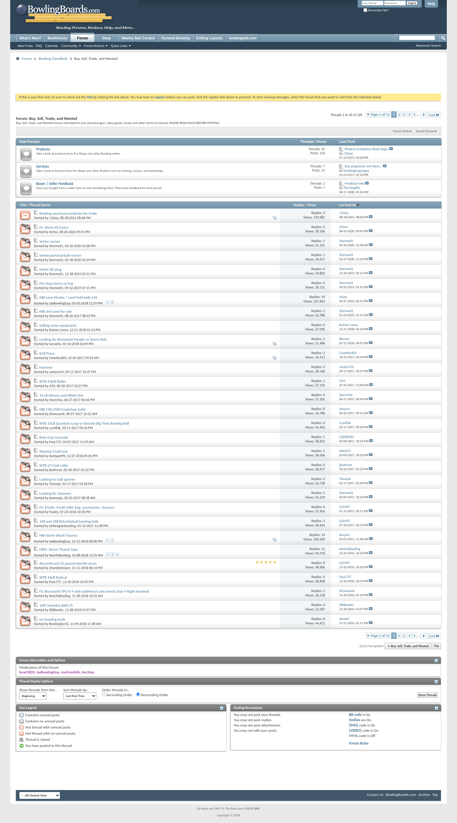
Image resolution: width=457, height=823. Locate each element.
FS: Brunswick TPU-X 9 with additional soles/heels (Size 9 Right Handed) (94, 591)
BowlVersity (57, 38)
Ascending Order (117, 694)
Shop (106, 38)
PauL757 (55, 442)
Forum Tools (401, 131)
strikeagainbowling (62, 526)
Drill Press (47, 353)
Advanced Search (428, 45)
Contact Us (375, 794)
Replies (299, 205)
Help (431, 4)
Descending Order (152, 694)
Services (42, 166)
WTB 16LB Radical (53, 577)
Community (69, 46)
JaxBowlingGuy (59, 303)
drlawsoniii (57, 414)
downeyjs (56, 498)
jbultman (55, 470)
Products (43, 149)
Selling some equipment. (58, 325)
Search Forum (425, 131)
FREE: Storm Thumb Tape (58, 549)
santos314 (56, 372)
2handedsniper (59, 568)
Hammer (46, 367)
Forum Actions (94, 46)
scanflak (55, 428)
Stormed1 (56, 246)
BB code (355, 714)
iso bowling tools (52, 619)
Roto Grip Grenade (53, 437)
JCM (52, 386)
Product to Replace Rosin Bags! (367, 149)
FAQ (39, 46)
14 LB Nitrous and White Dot (61, 395)
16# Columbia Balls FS (56, 605)
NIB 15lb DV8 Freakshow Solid (62, 409)
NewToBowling (59, 555)
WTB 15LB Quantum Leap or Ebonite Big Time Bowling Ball (84, 423)
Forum (82, 38)
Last (434, 115)
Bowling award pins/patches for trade (68, 213)
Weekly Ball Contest (138, 38)
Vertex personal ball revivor (60, 255)
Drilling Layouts (209, 38)
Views (311, 205)
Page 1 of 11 (380, 114)
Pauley (53, 512)
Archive (424, 794)
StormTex (55, 400)
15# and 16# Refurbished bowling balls (69, 521)
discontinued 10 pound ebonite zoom (68, 563)
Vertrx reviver (49, 241)
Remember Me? (376, 10)
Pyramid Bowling (175, 38)
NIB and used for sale (55, 311)
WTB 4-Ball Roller (52, 381)
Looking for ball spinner (57, 479)
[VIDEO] (355, 730)
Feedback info (355, 183)
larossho (55, 344)
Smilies (354, 720)
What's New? (30, 38)
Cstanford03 (57, 358)
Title (23, 205)
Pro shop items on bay (56, 283)
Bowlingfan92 (59, 624)
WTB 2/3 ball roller (53, 465)
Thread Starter (40, 205)
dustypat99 (57, 456)
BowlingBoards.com (401, 794)
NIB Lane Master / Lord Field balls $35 (68, 297)
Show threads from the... (38, 690)
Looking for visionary (55, 493)
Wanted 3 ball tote (53, 451)
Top (436, 646)
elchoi (53, 232)
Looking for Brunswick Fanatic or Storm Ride (73, 339)
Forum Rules (358, 743)
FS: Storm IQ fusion (54, 227)
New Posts (25, 46)
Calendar (51, 46)
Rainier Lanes (58, 330)
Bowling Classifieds (53, 58)
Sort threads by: (75, 690)
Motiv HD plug (50, 269)
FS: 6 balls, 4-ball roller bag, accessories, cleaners (76, 507)
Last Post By (349, 205)
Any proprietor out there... (363, 166)
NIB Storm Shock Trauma (58, 535)
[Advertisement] (228, 75)
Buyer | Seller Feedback (54, 183)
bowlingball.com (242, 38)
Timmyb (55, 484)
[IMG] (353, 725)
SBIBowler (56, 610)
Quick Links (119, 46)
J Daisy (53, 218)
